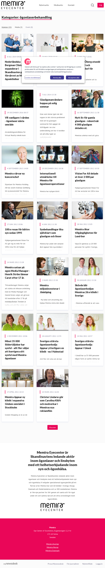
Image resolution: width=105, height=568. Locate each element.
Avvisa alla (57, 78)
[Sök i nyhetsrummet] (92, 5)
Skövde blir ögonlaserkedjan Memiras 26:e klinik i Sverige (86, 290)
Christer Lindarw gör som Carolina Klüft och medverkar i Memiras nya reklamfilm (51, 404)
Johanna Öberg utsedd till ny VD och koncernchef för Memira (87, 67)
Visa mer (52, 427)
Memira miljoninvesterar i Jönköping (50, 289)
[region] (53, 70)
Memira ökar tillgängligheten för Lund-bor (86, 233)
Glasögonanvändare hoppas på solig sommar (51, 103)
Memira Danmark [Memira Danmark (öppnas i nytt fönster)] (52, 550)
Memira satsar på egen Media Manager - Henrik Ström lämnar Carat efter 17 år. (17, 272)
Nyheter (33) (7, 27)
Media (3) (18, 27)
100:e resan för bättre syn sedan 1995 (17, 231)
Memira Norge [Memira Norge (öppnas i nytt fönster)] (52, 547)
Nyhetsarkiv (44, 5)
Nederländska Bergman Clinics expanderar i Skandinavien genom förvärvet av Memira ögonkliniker (16, 70)
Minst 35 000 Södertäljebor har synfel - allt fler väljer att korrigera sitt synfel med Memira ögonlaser (17, 350)
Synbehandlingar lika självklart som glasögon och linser (51, 233)
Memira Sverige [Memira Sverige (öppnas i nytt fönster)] (52, 544)
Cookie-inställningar (32, 77)
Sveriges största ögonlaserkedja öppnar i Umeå (84, 345)
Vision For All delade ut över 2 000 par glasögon (86, 177)
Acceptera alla (73, 78)
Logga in (99, 564)
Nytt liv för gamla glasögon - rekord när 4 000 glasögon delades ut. (87, 122)
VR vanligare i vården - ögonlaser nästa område (17, 121)
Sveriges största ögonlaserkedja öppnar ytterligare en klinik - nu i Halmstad (52, 346)
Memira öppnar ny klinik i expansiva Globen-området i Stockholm (15, 402)
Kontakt (71, 5)
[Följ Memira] (100, 5)
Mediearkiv (58, 5)
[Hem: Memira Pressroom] (13, 5)
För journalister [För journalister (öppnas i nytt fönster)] (73, 564)
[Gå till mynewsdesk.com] (10, 564)
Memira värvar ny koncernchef (15, 175)
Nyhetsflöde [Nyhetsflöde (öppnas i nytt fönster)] (87, 564)
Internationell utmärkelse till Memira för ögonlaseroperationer (52, 178)
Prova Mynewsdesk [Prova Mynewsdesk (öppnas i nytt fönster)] (55, 564)
